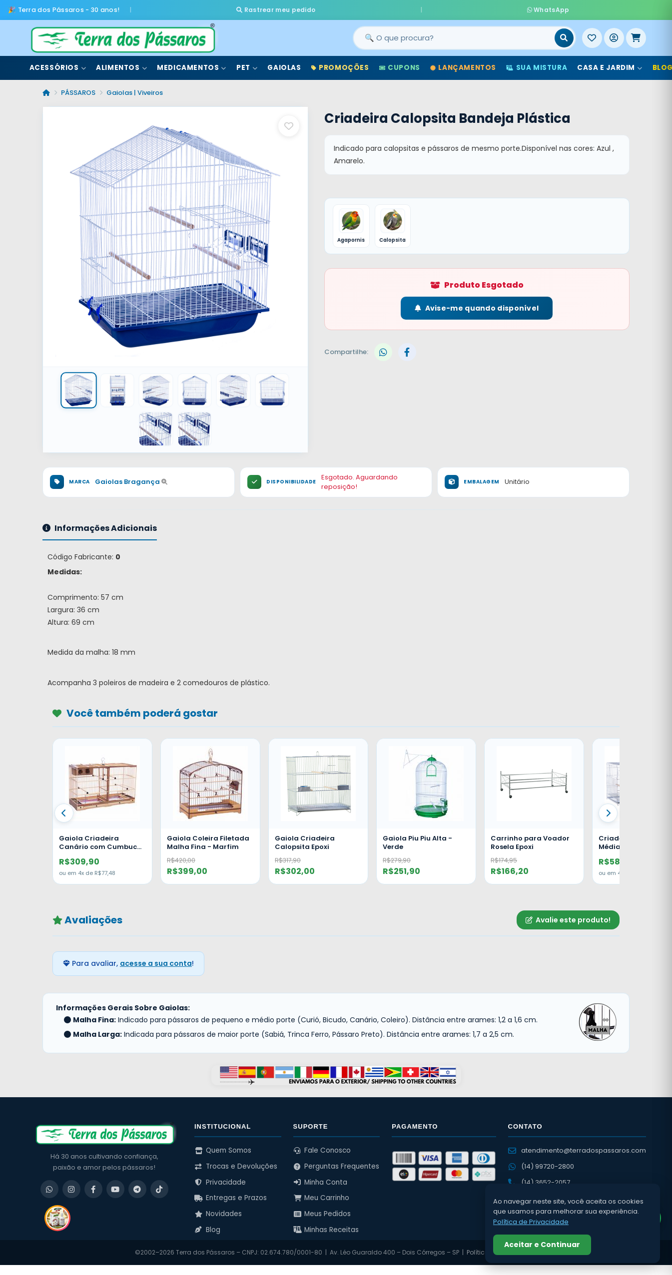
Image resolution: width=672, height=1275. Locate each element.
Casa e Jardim (609, 64)
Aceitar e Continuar (542, 1245)
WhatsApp (454, 7)
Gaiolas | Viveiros (134, 89)
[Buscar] (564, 34)
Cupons (399, 64)
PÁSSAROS (78, 89)
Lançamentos (463, 64)
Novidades (218, 1209)
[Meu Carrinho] (636, 34)
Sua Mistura (536, 64)
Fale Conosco (322, 1145)
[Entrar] (614, 34)
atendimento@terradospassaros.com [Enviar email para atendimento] (577, 1145)
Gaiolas (284, 64)
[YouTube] (115, 1184)
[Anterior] (63, 808)
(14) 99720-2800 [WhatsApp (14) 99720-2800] (541, 1161)
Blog (207, 1225)
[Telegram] (137, 1184)
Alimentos (121, 64)
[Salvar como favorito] (289, 122)
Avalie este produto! (568, 915)
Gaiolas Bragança (131, 476)
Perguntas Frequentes (336, 1161)
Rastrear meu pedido (370, 7)
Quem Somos (222, 1145)
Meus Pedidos (322, 1209)
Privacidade (220, 1177)
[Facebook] (93, 1184)
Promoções (340, 64)
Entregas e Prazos (230, 1193)
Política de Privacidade (531, 1222)
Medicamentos (191, 64)
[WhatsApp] (49, 1184)
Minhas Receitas (326, 1225)
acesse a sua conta (156, 958)
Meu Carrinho (321, 1193)
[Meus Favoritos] (592, 34)
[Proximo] (608, 808)
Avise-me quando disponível (477, 306)
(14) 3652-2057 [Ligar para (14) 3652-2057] (539, 1177)
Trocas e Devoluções (235, 1161)
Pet (246, 64)
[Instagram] (71, 1184)
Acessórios (57, 64)
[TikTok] (159, 1184)
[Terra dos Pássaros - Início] (122, 34)
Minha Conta (320, 1177)
